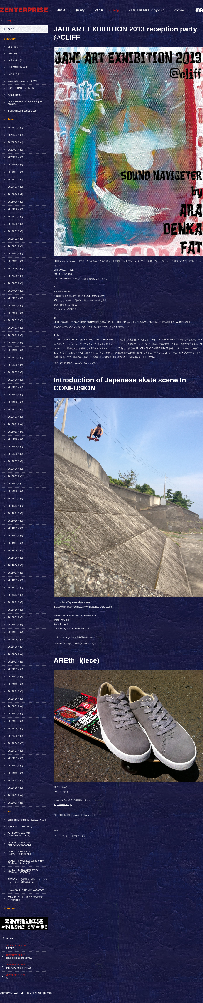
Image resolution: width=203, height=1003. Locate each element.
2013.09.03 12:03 (61, 815)
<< (55, 836)
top (1, 20)
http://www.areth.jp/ (63, 804)
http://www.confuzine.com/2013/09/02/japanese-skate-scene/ (83, 607)
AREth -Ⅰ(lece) (76, 660)
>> (62, 836)
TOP (56, 831)
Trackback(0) (90, 363)
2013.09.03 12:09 (61, 643)
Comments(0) (76, 363)
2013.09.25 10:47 (61, 363)
